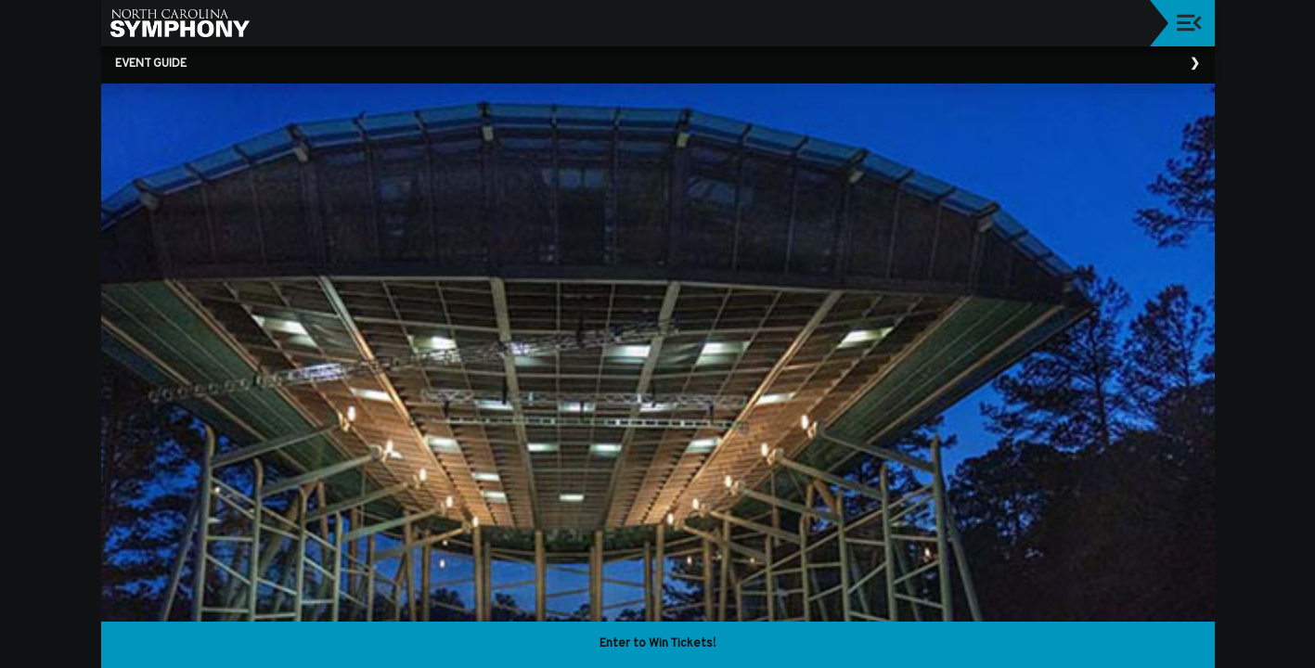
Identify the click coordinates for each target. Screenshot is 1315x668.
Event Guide (151, 64)
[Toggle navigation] (1189, 22)
